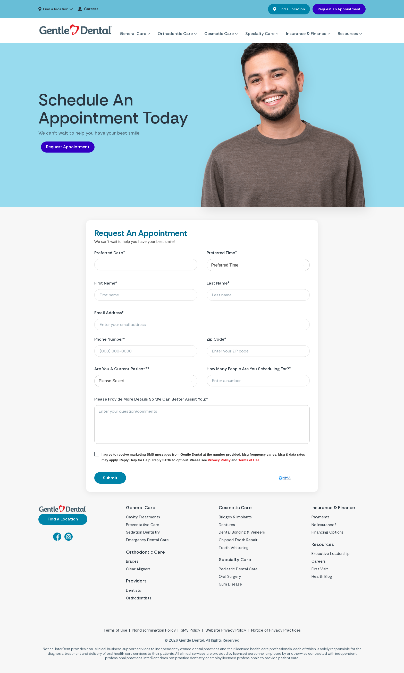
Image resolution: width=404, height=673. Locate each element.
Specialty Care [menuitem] (259, 27)
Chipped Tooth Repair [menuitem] (238, 540)
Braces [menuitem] (132, 561)
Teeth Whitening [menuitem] (234, 547)
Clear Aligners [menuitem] (138, 569)
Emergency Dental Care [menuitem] (147, 540)
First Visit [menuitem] (320, 569)
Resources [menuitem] (348, 27)
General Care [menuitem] (133, 27)
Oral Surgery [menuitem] (230, 576)
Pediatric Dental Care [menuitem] (238, 569)
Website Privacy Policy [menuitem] (225, 630)
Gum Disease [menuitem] (230, 584)
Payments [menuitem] (321, 517)
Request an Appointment (339, 9)
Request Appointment (67, 146)
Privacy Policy (219, 460)
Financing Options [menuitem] (327, 532)
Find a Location (291, 9)
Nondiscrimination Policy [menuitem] (154, 630)
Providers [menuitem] (136, 581)
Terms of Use (248, 460)
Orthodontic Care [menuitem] (175, 27)
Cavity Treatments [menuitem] (143, 517)
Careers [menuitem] (91, 9)
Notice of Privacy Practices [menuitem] (276, 630)
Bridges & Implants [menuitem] (235, 517)
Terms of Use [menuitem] (115, 630)
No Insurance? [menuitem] (324, 524)
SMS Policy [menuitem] (190, 630)
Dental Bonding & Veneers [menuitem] (242, 532)
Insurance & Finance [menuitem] (306, 27)
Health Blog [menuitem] (322, 576)
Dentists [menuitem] (133, 590)
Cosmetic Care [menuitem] (219, 27)
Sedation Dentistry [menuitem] (143, 532)
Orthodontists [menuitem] (138, 598)
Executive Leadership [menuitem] (331, 553)
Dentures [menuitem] (227, 524)
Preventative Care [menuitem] (142, 524)
